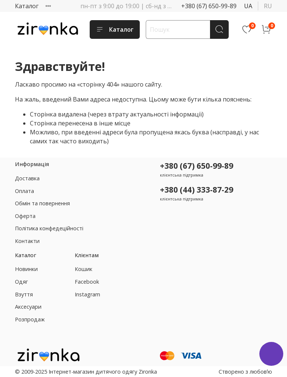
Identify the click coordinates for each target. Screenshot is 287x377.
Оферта (25, 215)
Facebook (87, 281)
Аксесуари (28, 306)
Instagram (87, 294)
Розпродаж (30, 319)
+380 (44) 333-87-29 (196, 189)
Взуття (24, 294)
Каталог (26, 6)
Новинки (26, 268)
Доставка (27, 178)
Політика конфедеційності (49, 228)
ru (268, 6)
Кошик (83, 268)
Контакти (27, 240)
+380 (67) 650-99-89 (209, 6)
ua (248, 6)
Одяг (21, 281)
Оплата (24, 190)
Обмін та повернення (42, 203)
